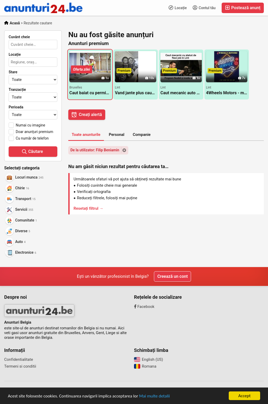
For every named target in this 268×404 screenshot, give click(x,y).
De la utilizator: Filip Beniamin (94, 150)
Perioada (16, 107)
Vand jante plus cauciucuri (135, 92)
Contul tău (204, 7)
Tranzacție (17, 89)
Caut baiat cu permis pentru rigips (90, 92)
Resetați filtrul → (88, 208)
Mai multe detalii (154, 396)
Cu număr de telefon (32, 138)
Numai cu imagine (30, 125)
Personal (117, 134)
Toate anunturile (86, 134)
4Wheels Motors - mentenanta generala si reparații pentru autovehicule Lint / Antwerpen (226, 92)
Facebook (144, 306)
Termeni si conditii (20, 366)
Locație (178, 7)
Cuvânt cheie (19, 37)
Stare (13, 72)
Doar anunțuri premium (34, 132)
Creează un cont (172, 276)
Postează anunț (242, 7)
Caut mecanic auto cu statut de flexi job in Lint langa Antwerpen (181, 92)
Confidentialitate (18, 359)
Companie (141, 134)
